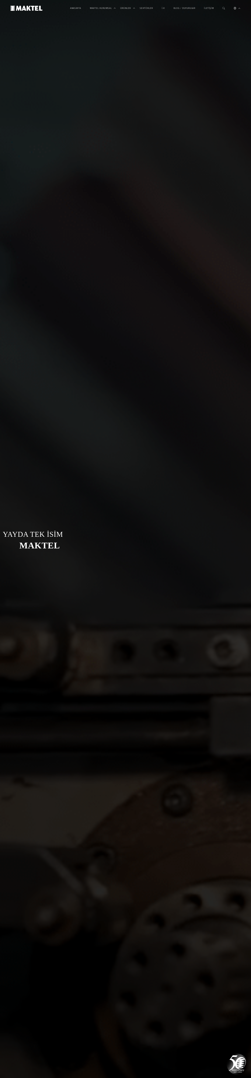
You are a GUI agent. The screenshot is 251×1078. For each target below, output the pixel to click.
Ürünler (126, 8)
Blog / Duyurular (184, 8)
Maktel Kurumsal (101, 8)
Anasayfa (75, 8)
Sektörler (146, 8)
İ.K (163, 8)
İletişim (209, 8)
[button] (235, 8)
